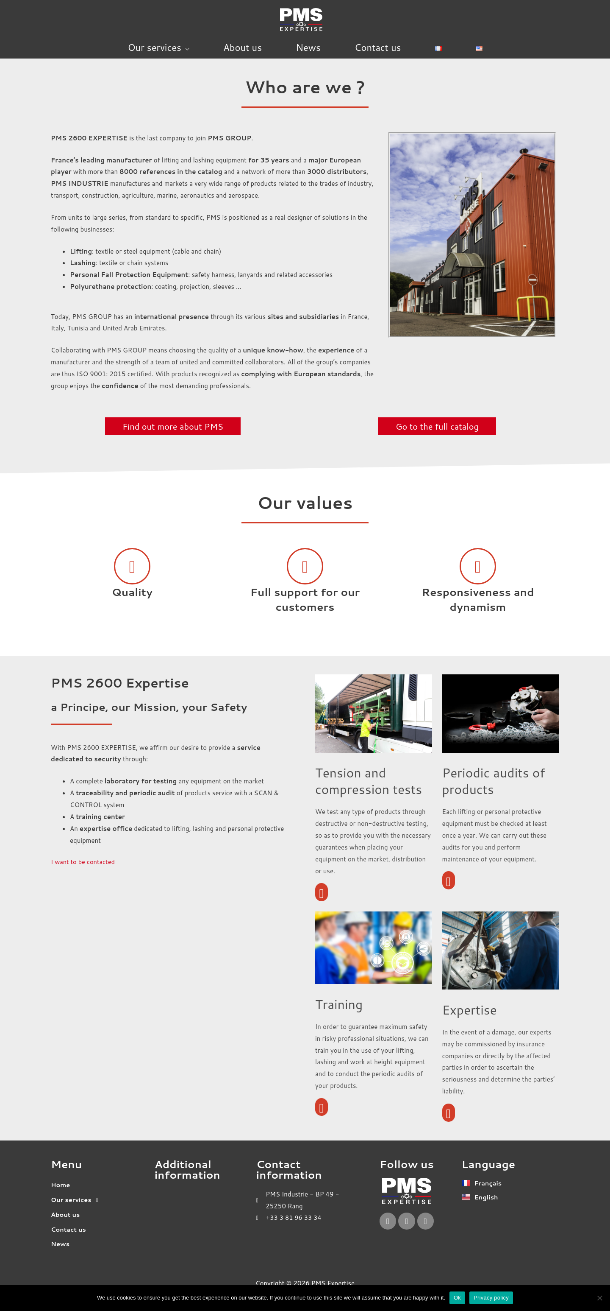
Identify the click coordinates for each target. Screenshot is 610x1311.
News (308, 47)
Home (61, 1185)
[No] (599, 1298)
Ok (457, 1297)
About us (242, 47)
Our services (154, 47)
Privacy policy (491, 1297)
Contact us (378, 47)
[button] (99, 1200)
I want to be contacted (84, 861)
